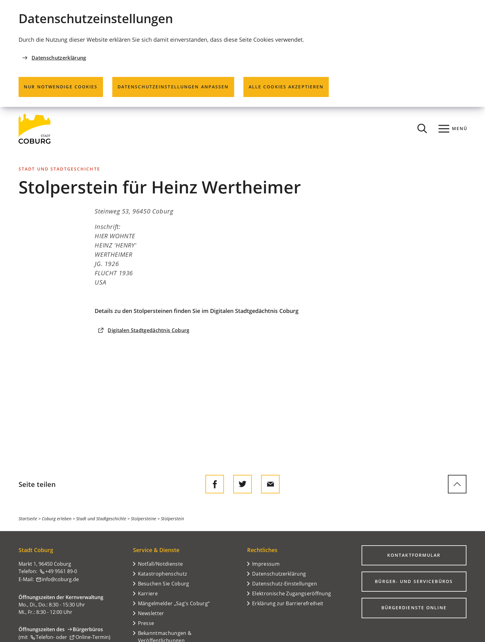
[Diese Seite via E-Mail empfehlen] (270, 484)
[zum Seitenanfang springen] (457, 484)
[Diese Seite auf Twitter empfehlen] (242, 484)
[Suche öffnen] (422, 128)
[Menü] (453, 128)
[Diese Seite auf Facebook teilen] (214, 484)
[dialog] (242, 53)
